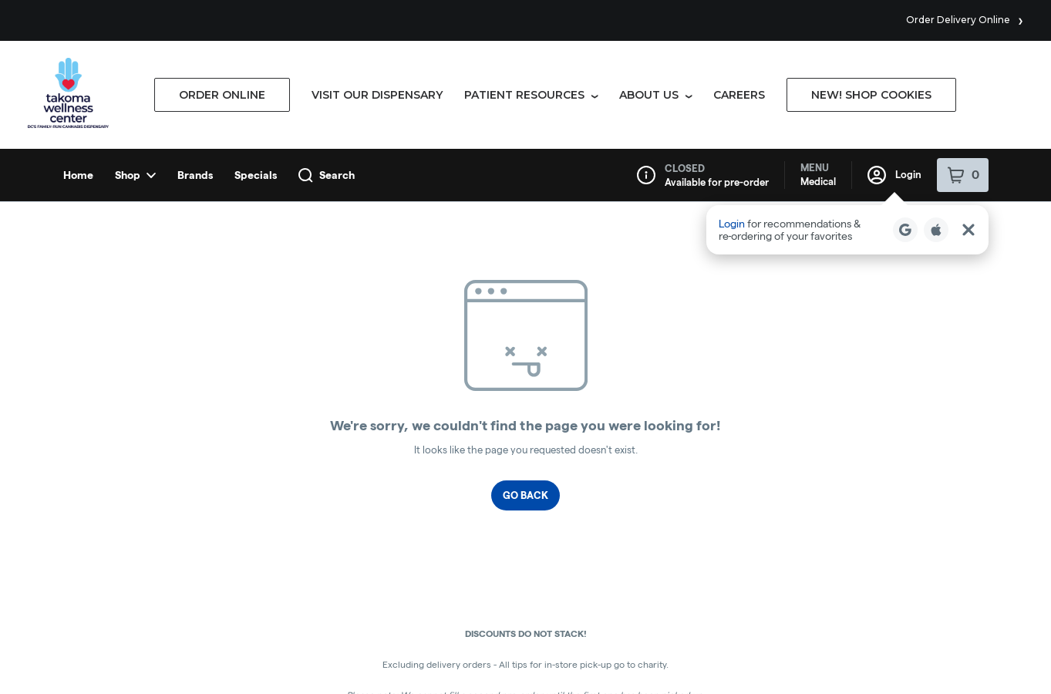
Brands (195, 26)
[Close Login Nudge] (968, 81)
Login (894, 26)
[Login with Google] (905, 81)
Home (78, 26)
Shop (135, 26)
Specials (255, 26)
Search (326, 26)
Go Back (525, 346)
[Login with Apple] (936, 81)
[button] (847, 81)
